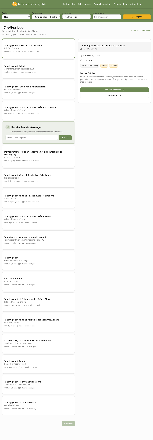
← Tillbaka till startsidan (141, 30)
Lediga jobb (69, 4)
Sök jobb (136, 17)
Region (5, 13)
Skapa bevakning (102, 4)
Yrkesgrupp (37, 13)
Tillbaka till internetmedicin (127, 4)
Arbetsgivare (84, 4)
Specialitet (66, 13)
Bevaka (65, 137)
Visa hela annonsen (114, 89)
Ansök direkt (115, 95)
